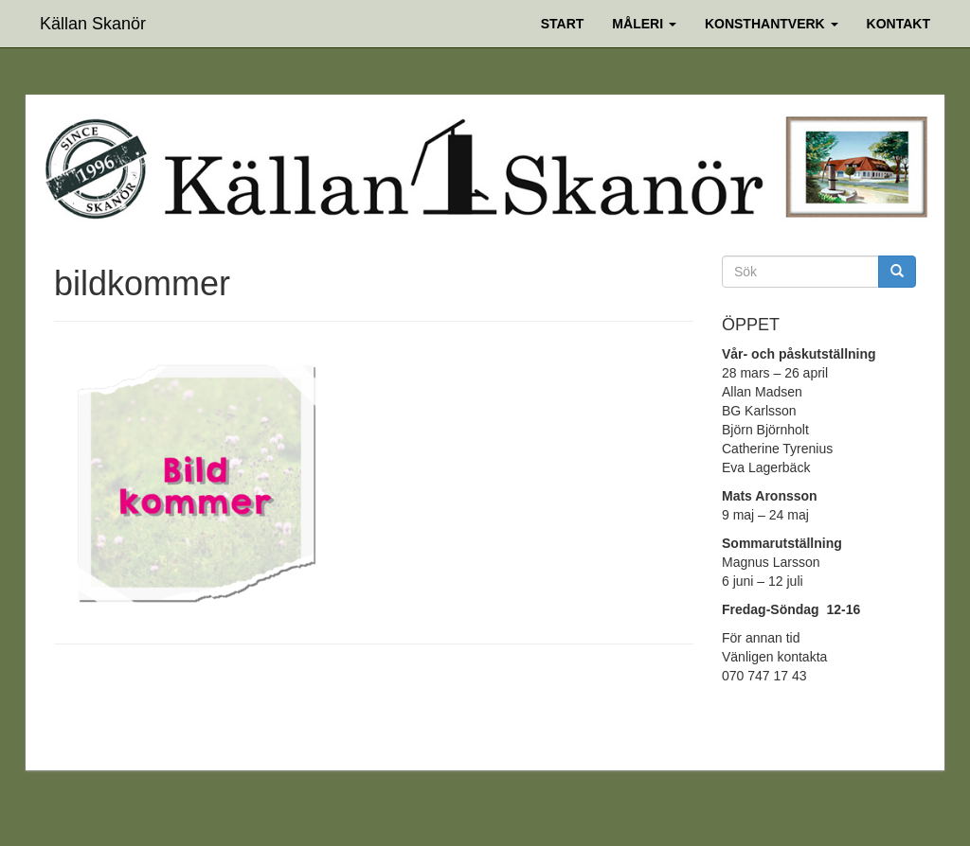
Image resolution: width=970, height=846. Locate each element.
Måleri (644, 23)
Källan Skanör (93, 21)
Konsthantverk (771, 23)
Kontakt (898, 23)
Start (562, 23)
